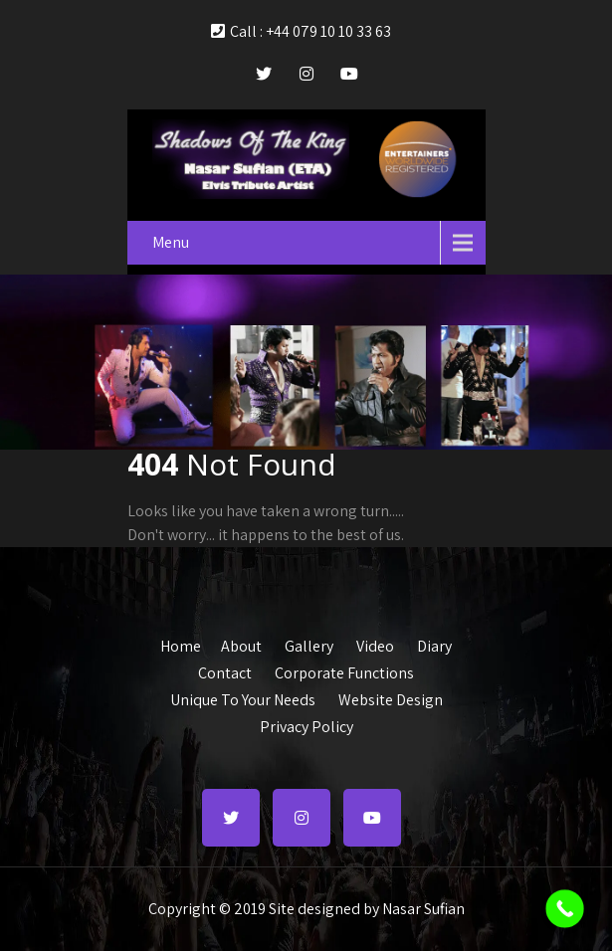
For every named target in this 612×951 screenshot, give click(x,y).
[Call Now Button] (564, 908)
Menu (170, 242)
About (241, 644)
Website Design (390, 697)
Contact (225, 670)
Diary (434, 644)
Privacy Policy (306, 724)
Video (375, 644)
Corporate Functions (344, 670)
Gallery (309, 644)
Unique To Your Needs (242, 697)
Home (180, 644)
